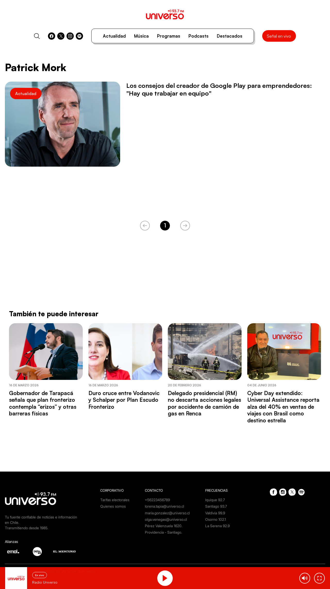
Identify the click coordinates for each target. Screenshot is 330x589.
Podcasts (198, 36)
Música (141, 36)
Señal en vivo (279, 36)
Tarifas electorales (114, 500)
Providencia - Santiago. (163, 532)
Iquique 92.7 (215, 500)
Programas (168, 36)
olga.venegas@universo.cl (166, 519)
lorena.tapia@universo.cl (164, 506)
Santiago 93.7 (216, 506)
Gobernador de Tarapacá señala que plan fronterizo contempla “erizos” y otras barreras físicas (42, 403)
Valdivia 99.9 (215, 513)
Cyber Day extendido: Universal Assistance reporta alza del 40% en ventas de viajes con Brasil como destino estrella (283, 407)
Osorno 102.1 (215, 519)
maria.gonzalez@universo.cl (167, 513)
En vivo (39, 575)
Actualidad (114, 36)
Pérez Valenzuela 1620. (163, 526)
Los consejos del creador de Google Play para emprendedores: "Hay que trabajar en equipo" (219, 89)
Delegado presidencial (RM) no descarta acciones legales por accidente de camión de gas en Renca (204, 403)
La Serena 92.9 (217, 526)
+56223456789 (157, 500)
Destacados (229, 36)
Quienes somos (113, 506)
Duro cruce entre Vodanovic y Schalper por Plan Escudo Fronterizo (124, 400)
